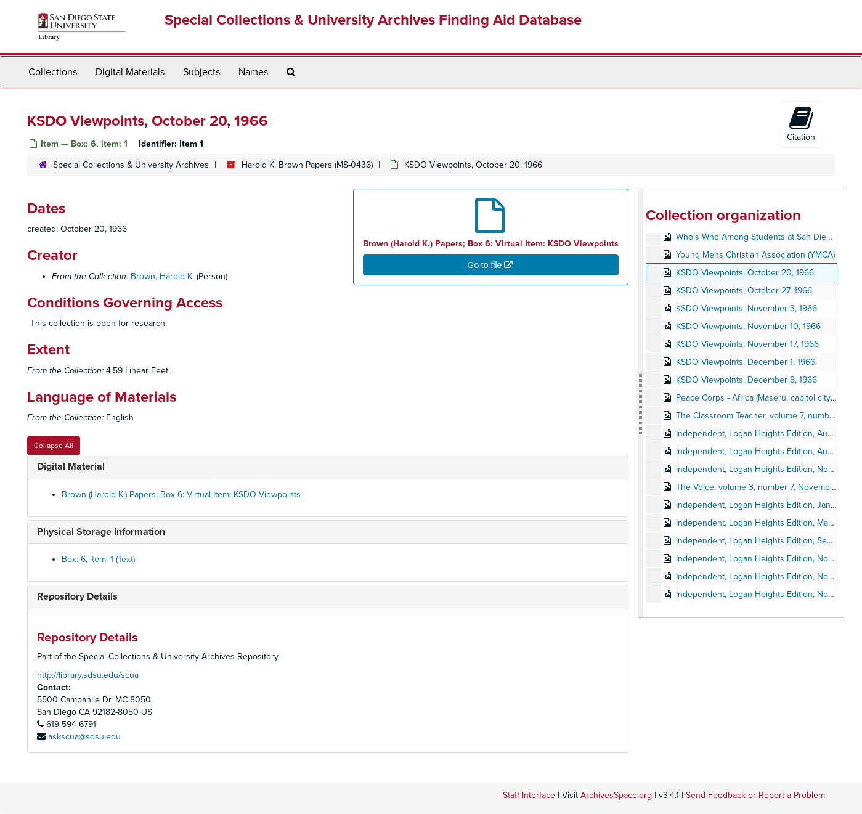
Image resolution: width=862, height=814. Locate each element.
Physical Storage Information (101, 532)
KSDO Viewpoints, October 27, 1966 (744, 290)
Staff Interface (529, 795)
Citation (801, 123)
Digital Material (71, 466)
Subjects (201, 72)
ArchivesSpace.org (616, 795)
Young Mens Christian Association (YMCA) (755, 255)
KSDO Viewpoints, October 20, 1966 (745, 272)
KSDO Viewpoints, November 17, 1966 (747, 344)
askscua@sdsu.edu (84, 736)
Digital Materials (130, 72)
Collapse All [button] (53, 445)
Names (253, 72)
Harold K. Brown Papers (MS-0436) (307, 165)
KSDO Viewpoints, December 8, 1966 (746, 380)
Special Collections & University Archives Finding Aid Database (373, 20)
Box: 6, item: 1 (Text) (98, 559)
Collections (52, 72)
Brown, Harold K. (162, 276)
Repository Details (77, 596)
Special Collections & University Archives (131, 165)
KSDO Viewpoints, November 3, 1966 (746, 308)
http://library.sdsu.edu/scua (88, 675)
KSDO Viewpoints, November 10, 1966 (748, 326)
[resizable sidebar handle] (640, 403)
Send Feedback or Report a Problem (755, 795)
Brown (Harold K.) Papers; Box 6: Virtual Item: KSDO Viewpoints (181, 494)
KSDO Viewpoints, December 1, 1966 (745, 362)
